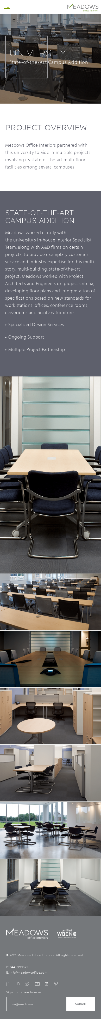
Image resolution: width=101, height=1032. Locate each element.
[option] (50, 482)
